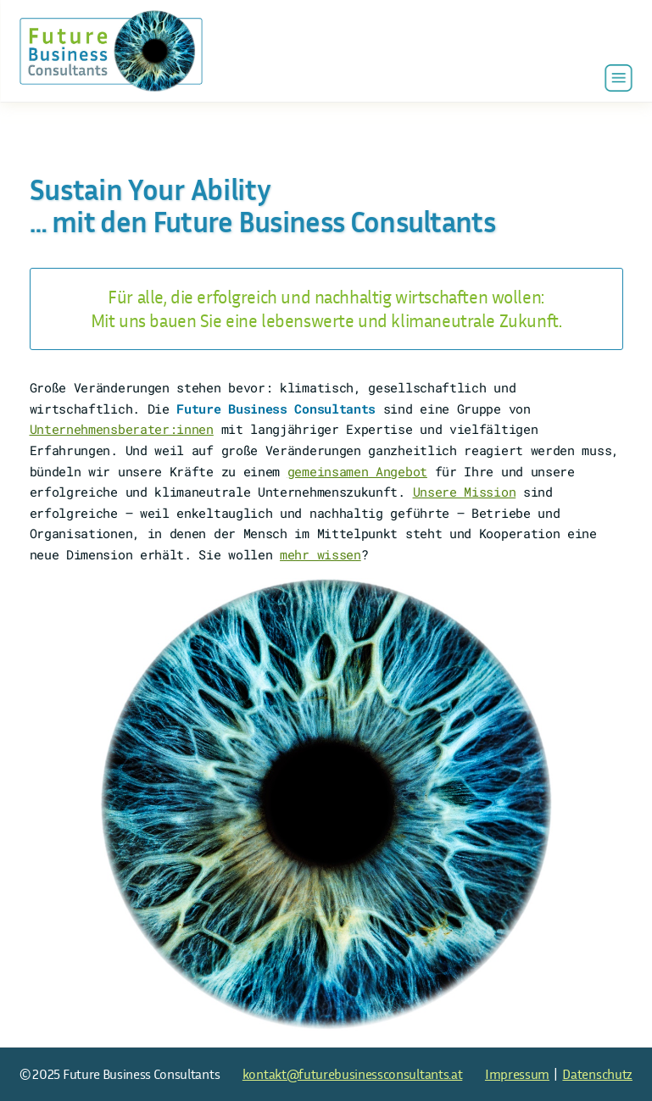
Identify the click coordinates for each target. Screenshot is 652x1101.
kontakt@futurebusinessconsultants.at (352, 1073)
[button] (618, 78)
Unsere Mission (464, 491)
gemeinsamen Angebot (357, 471)
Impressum (517, 1073)
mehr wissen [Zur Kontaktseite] (320, 554)
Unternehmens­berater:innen (122, 428)
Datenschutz (597, 1073)
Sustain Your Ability (150, 190)
